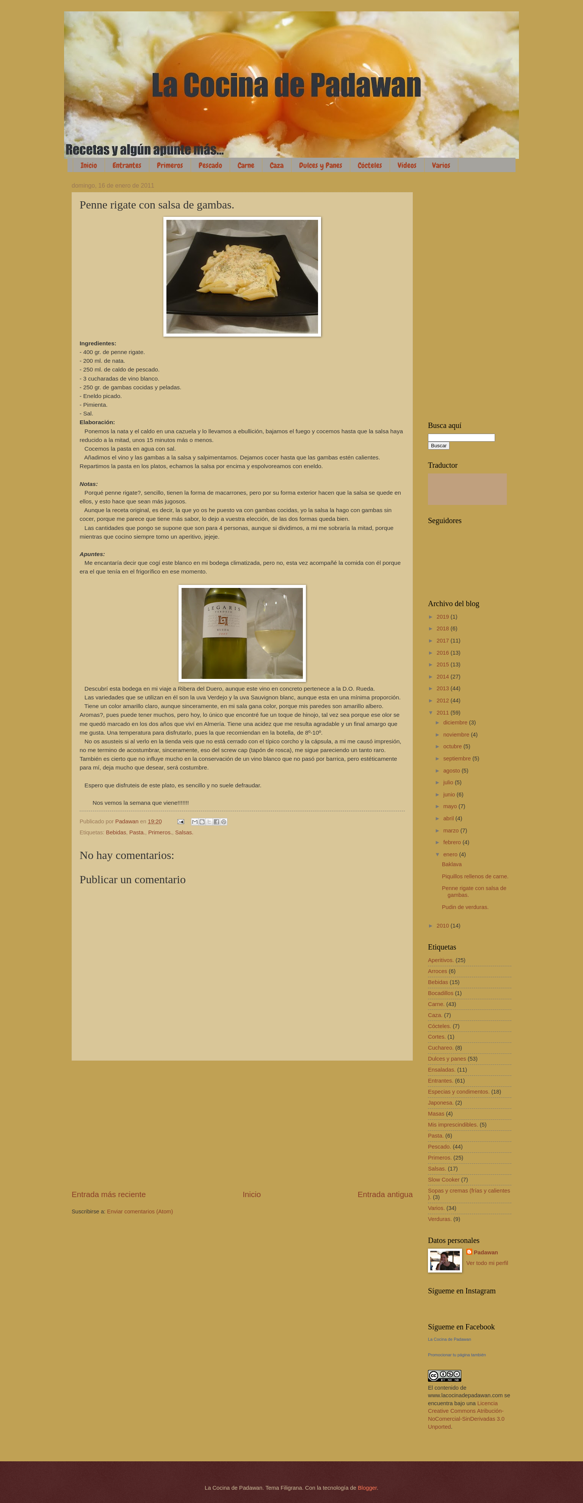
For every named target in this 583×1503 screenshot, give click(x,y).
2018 (444, 628)
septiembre (457, 758)
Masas (436, 1114)
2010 (444, 926)
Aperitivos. (441, 960)
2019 (444, 617)
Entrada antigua (385, 1194)
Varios (441, 165)
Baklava (452, 864)
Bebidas (116, 832)
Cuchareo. (441, 1048)
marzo (451, 831)
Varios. (436, 1208)
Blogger (367, 1488)
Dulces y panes (447, 1059)
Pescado (210, 165)
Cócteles (370, 165)
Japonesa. (441, 1103)
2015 (444, 664)
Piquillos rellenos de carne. (475, 876)
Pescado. (439, 1147)
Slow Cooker (443, 1180)
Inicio (89, 165)
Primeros (170, 165)
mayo (450, 806)
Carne (246, 165)
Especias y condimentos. (459, 1092)
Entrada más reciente (109, 1194)
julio (448, 782)
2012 (444, 700)
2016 (444, 653)
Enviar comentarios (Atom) (140, 1211)
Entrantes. (440, 1081)
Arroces (437, 971)
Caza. (435, 1015)
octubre (453, 746)
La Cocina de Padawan (449, 1339)
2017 (444, 641)
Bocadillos (440, 993)
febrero (452, 842)
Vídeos (407, 165)
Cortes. (437, 1037)
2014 (444, 677)
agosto (452, 771)
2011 (444, 713)
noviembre (457, 735)
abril (449, 818)
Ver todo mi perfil (487, 1263)
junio (449, 794)
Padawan (486, 1252)
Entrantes (127, 165)
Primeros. (160, 832)
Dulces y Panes (320, 165)
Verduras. (440, 1219)
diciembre (456, 722)
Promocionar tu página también (457, 1355)
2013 (444, 688)
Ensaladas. (442, 1070)
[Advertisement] (242, 1125)
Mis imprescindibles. (453, 1125)
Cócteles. (439, 1026)
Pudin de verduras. (465, 907)
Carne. (436, 1004)
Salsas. (184, 832)
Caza (277, 165)
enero (451, 854)
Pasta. (137, 832)
